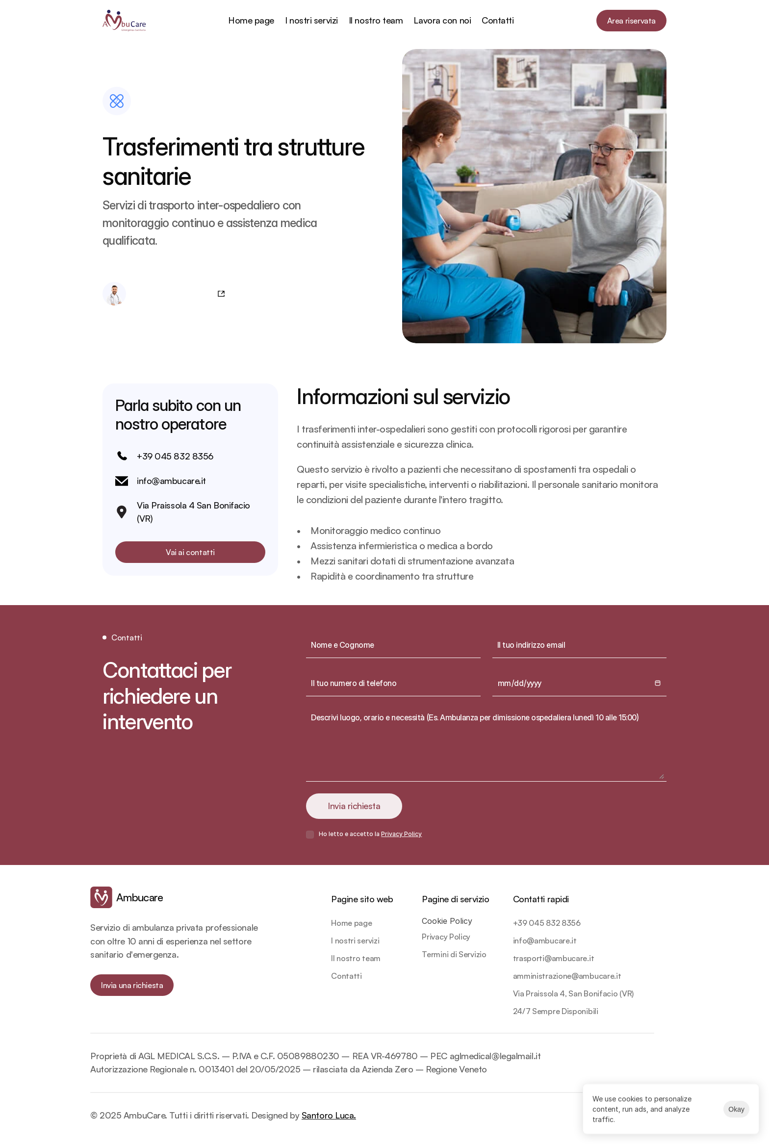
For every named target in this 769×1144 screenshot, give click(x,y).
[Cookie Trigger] (447, 921)
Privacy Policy (401, 834)
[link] (126, 897)
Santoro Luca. (329, 1115)
